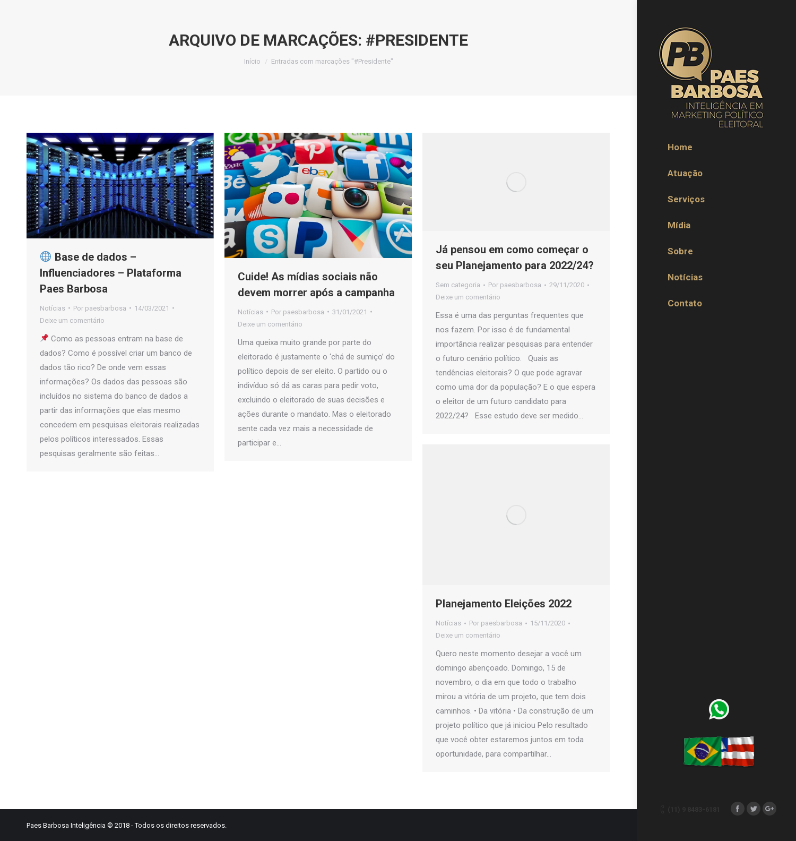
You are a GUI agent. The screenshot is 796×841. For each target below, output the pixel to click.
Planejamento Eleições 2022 (504, 603)
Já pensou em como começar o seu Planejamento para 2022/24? (515, 257)
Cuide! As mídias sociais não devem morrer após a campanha (316, 284)
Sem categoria (458, 285)
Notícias (52, 308)
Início (252, 61)
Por (99, 308)
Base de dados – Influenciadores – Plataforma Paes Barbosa (110, 273)
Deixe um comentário (72, 320)
